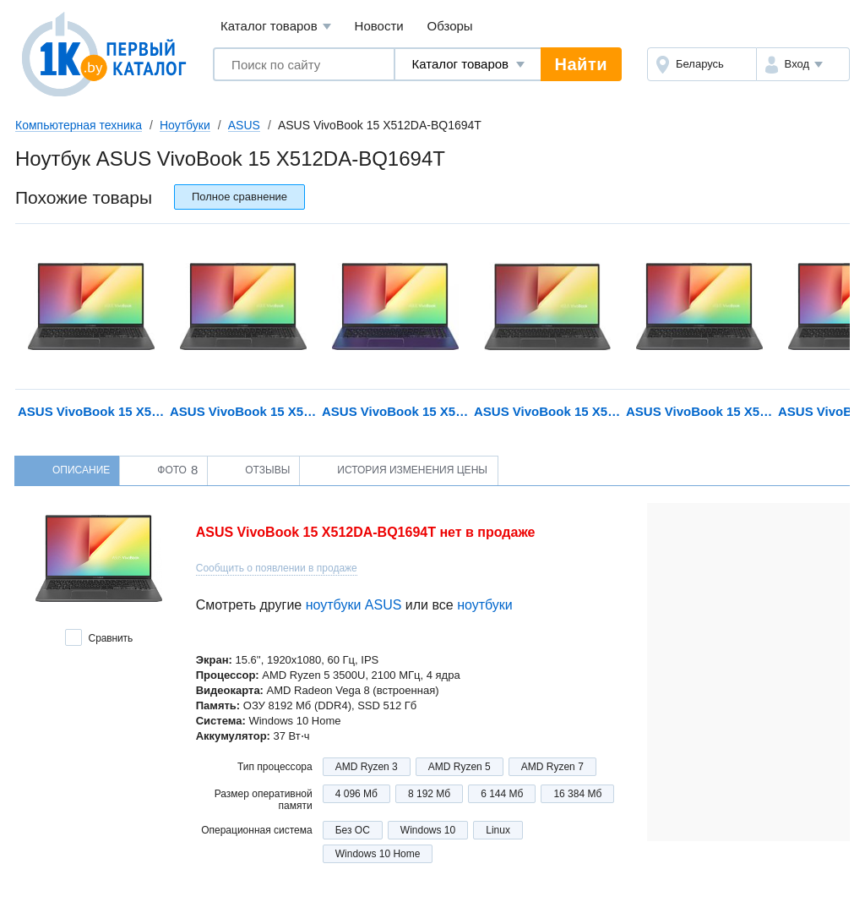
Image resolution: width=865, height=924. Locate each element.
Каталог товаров (275, 27)
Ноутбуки (185, 125)
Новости (379, 26)
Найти (581, 64)
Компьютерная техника (78, 125)
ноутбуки (485, 605)
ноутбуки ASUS (354, 605)
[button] (803, 64)
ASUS (244, 125)
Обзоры (450, 26)
